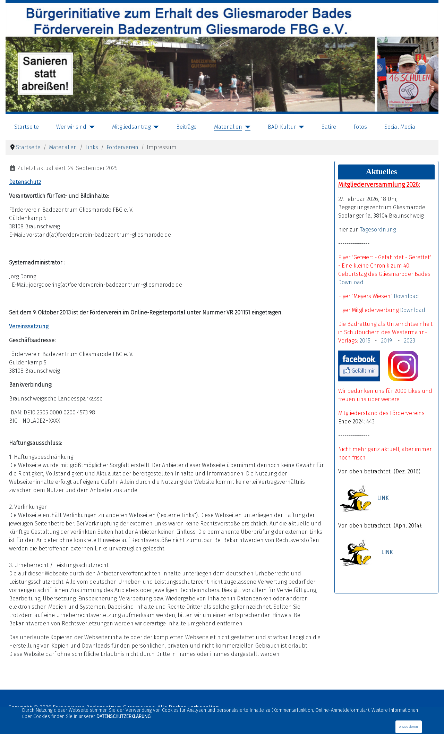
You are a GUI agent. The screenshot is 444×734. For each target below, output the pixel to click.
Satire (329, 127)
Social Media (399, 127)
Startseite (26, 127)
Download (351, 282)
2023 (409, 340)
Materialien (228, 127)
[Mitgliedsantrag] (155, 127)
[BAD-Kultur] (300, 127)
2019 (388, 340)
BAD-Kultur (282, 127)
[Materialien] (246, 127)
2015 (364, 340)
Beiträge (186, 127)
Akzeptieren (408, 727)
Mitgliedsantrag (131, 127)
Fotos (360, 127)
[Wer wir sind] (90, 127)
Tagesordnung (378, 229)
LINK (382, 498)
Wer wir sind (71, 127)
